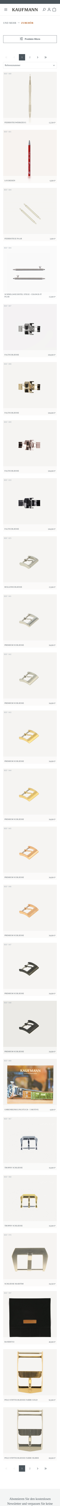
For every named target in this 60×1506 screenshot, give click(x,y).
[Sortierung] (30, 65)
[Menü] (5, 9)
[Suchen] (44, 9)
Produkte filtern (30, 38)
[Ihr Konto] (49, 9)
